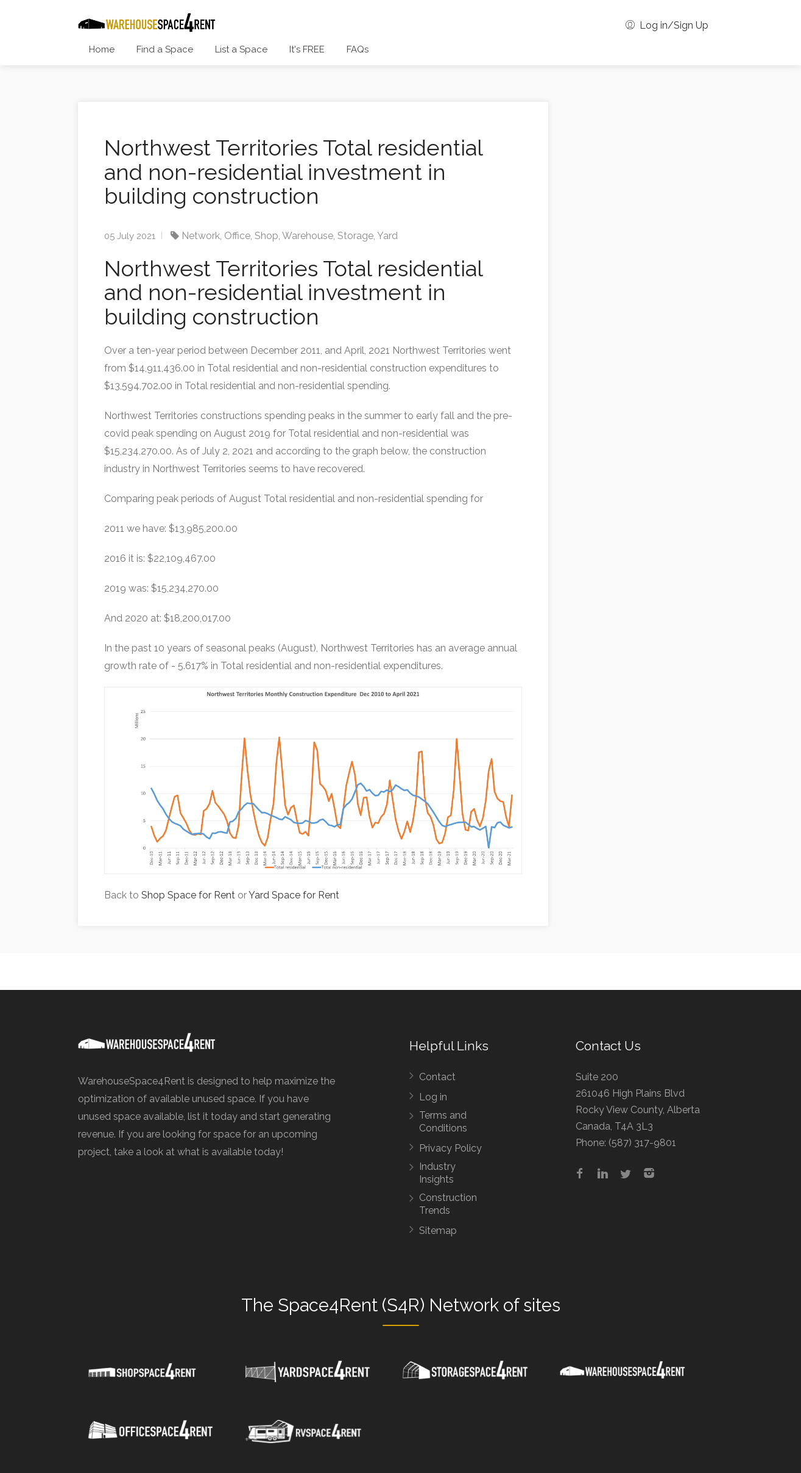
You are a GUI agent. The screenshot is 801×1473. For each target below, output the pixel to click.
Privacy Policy (450, 1148)
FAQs (358, 49)
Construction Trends (448, 1204)
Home (102, 49)
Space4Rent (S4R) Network (388, 1305)
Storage (355, 236)
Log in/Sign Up (667, 25)
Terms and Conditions (443, 1121)
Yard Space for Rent (294, 895)
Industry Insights (437, 1173)
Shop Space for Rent (188, 895)
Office (237, 236)
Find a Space (164, 49)
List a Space (241, 49)
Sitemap (438, 1230)
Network (201, 236)
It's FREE (307, 49)
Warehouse (307, 236)
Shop (266, 236)
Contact (437, 1077)
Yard (387, 236)
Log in (433, 1097)
